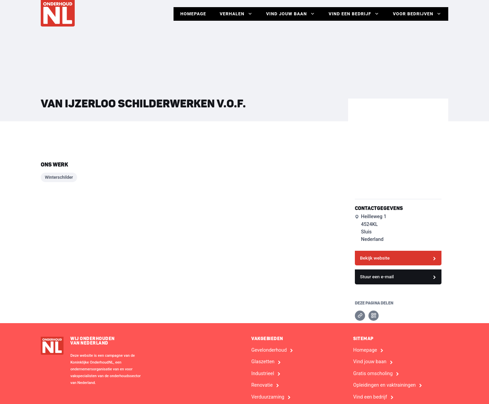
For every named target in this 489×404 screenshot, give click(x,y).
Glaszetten (262, 361)
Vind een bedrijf (354, 14)
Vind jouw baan (290, 14)
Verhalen (236, 14)
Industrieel (262, 373)
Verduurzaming (267, 397)
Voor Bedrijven (417, 14)
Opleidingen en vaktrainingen (384, 385)
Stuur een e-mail (377, 276)
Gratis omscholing (373, 373)
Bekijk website (375, 258)
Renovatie (262, 385)
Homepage (193, 13)
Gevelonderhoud (269, 350)
